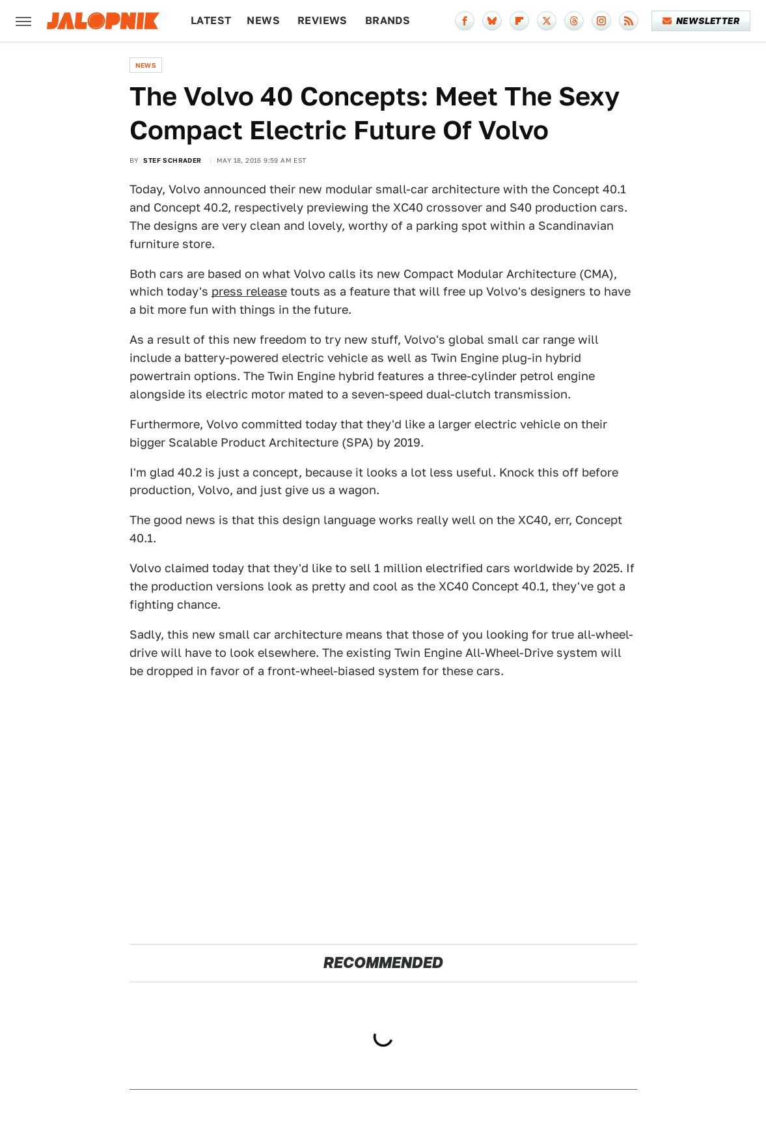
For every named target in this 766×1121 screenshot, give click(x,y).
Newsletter (701, 20)
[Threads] (574, 21)
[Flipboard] (519, 21)
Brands (387, 20)
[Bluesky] (492, 21)
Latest (211, 20)
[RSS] (628, 21)
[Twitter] (546, 21)
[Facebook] (464, 21)
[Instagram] (601, 21)
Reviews (322, 20)
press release (249, 291)
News (263, 20)
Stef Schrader (172, 160)
